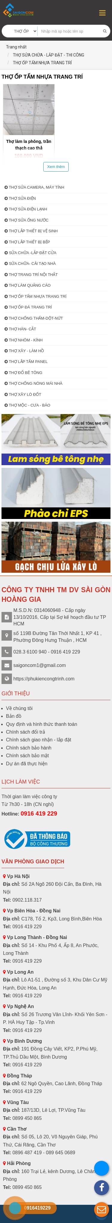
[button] (101, 1209)
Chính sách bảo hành (28, 747)
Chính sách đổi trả (25, 732)
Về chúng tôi (19, 708)
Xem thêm (56, 166)
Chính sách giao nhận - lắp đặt (38, 739)
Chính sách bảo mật (27, 755)
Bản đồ (14, 716)
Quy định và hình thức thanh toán (41, 724)
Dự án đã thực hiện (26, 763)
